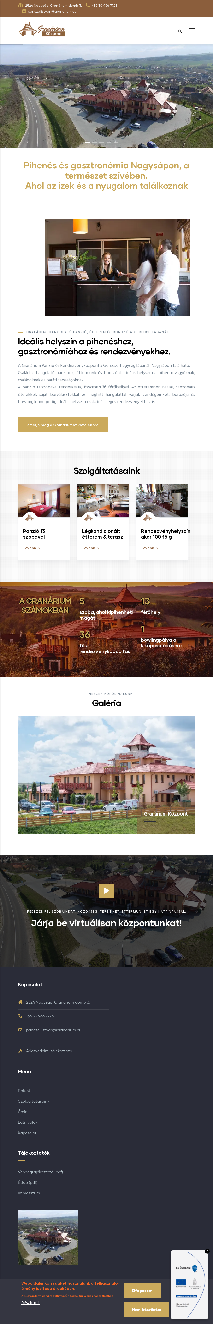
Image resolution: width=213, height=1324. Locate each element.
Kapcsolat (27, 1133)
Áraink (24, 1112)
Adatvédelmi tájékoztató (45, 1051)
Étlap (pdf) (27, 1183)
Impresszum (29, 1193)
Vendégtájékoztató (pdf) (40, 1172)
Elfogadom (142, 1290)
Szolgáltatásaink (33, 1101)
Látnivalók (27, 1122)
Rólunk (24, 1091)
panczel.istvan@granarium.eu (50, 1030)
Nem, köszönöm (146, 1309)
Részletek (30, 1303)
